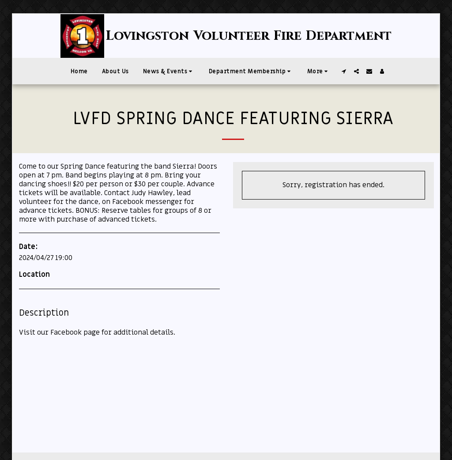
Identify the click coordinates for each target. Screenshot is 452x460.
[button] (168, 71)
